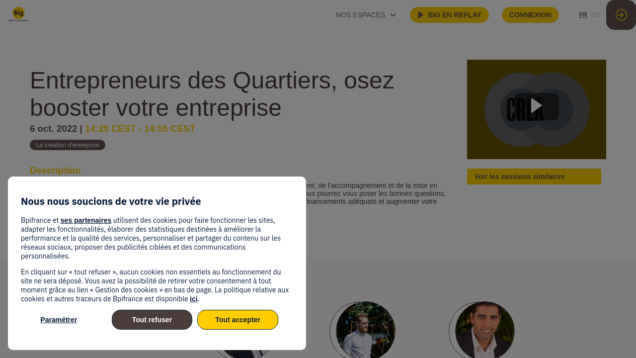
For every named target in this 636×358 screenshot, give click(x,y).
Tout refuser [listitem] (152, 320)
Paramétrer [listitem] (58, 320)
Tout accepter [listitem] (237, 320)
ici (194, 299)
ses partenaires (86, 220)
